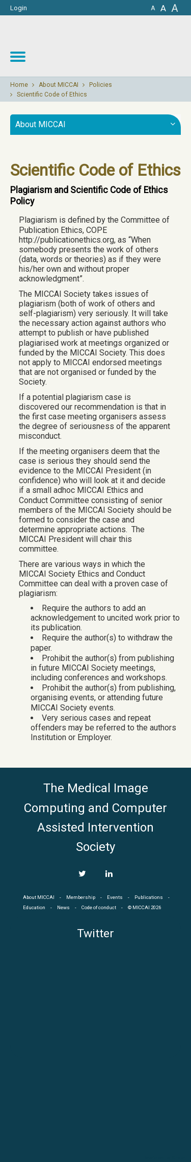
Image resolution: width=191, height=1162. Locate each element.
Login (18, 8)
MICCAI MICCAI (107, 46)
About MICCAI (58, 84)
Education (34, 907)
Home (19, 84)
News (63, 907)
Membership (80, 897)
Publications (148, 897)
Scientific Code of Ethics (52, 94)
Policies (100, 84)
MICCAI (96, 1106)
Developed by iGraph (164, 1157)
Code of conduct (98, 907)
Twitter (95, 933)
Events (115, 897)
